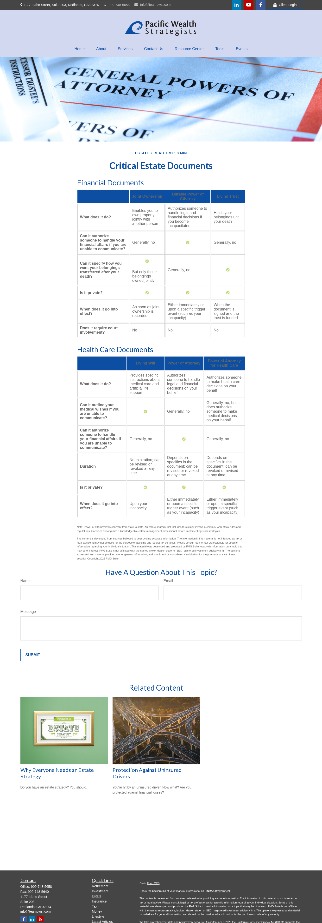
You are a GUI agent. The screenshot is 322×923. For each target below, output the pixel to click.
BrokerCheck (223, 890)
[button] (79, 49)
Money (97, 911)
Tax (94, 906)
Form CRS (153, 883)
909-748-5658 (117, 5)
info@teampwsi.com (152, 5)
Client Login (285, 5)
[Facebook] (260, 5)
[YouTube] (248, 5)
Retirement (100, 886)
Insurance (99, 901)
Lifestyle (98, 916)
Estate (96, 896)
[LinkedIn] (236, 5)
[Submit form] (32, 655)
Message (28, 612)
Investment (100, 891)
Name (25, 581)
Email (168, 581)
